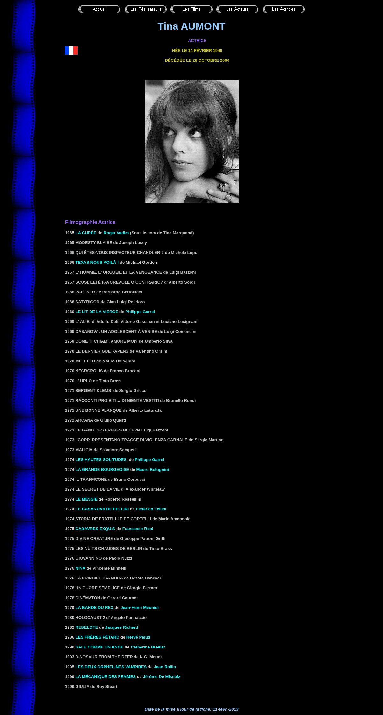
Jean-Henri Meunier (139, 607)
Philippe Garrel (140, 311)
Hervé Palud (138, 637)
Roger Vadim (116, 232)
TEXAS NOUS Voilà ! (97, 262)
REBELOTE (87, 627)
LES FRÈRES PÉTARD (97, 637)
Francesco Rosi (137, 528)
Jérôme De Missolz (161, 676)
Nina (80, 568)
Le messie (87, 499)
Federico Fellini (151, 509)
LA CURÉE (86, 232)
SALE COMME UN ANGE (100, 647)
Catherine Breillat (148, 647)
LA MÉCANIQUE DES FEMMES (106, 676)
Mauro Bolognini (152, 469)
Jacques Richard (121, 627)
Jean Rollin (165, 666)
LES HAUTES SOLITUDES (101, 459)
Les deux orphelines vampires (111, 666)
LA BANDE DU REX (94, 607)
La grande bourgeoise (102, 469)
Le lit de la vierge (97, 311)
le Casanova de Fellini (102, 509)
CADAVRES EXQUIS (95, 528)
